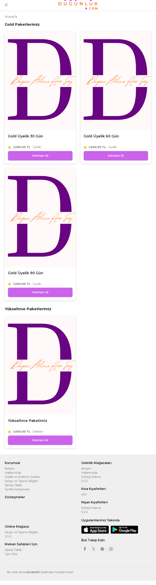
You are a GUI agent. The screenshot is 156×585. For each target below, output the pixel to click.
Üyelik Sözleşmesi (17, 493)
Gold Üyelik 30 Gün (25, 136)
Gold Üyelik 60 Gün (101, 136)
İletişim (10, 473)
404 (84, 499)
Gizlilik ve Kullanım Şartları (22, 481)
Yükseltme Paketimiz (27, 424)
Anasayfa (11, 16)
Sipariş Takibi (13, 489)
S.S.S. (84, 485)
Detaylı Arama (91, 481)
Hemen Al (40, 157)
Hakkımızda (13, 477)
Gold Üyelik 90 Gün (25, 274)
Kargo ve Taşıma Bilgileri (21, 485)
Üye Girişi (11, 558)
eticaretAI (33, 576)
